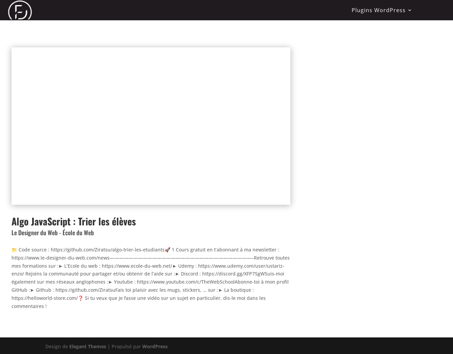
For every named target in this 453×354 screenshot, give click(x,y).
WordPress (155, 346)
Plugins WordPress (379, 10)
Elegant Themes (87, 346)
